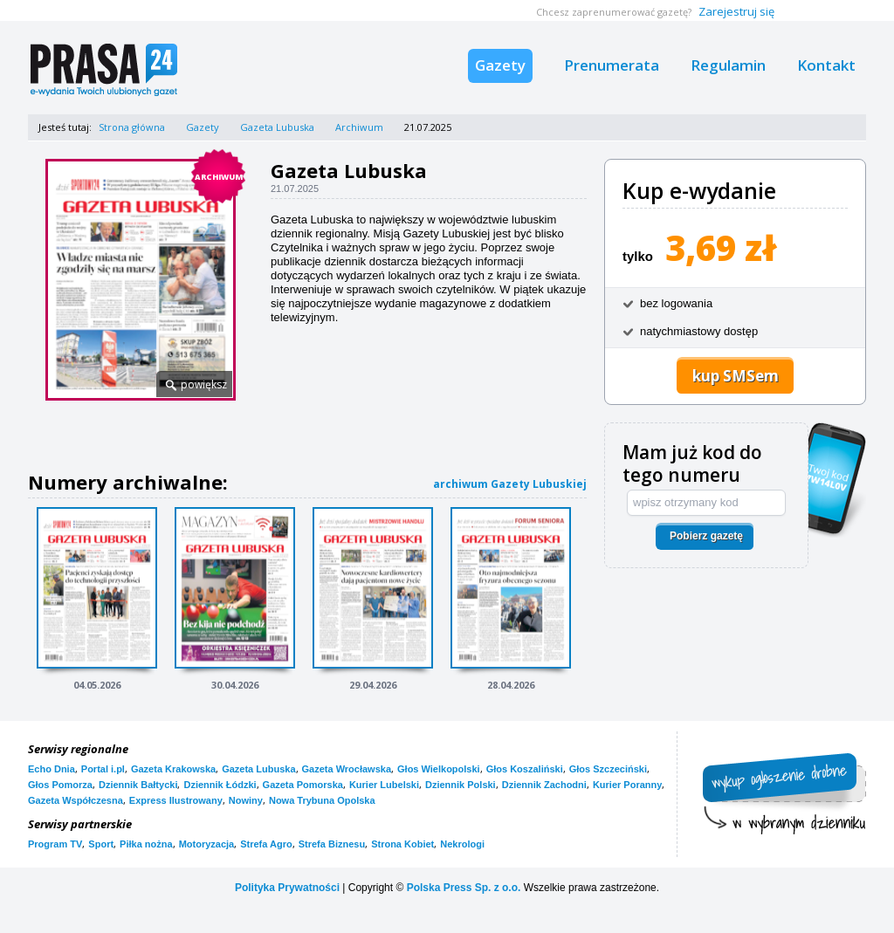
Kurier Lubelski (384, 784)
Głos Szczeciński (608, 769)
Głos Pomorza (60, 784)
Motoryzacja (207, 844)
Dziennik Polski (460, 784)
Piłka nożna (146, 844)
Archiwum (359, 127)
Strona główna (132, 127)
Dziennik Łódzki (219, 784)
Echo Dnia (51, 769)
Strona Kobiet (402, 844)
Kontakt (826, 65)
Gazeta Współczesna (75, 800)
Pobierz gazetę (706, 536)
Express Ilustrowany (176, 800)
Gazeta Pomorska (303, 784)
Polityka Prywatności (287, 888)
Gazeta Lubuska (277, 127)
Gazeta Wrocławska (347, 769)
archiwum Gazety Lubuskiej (510, 484)
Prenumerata (611, 65)
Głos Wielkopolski (438, 769)
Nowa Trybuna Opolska (322, 800)
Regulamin (728, 65)
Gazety (500, 65)
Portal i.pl (103, 769)
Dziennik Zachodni (544, 784)
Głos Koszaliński (524, 769)
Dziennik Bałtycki (138, 784)
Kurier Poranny (627, 784)
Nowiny (246, 800)
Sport (100, 844)
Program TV (55, 844)
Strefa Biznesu (332, 844)
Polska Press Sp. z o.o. (464, 888)
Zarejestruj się (736, 11)
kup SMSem (735, 376)
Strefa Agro (266, 844)
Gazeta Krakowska (173, 769)
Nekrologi (462, 844)
